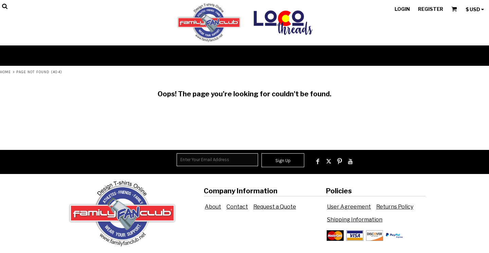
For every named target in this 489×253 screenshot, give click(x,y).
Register (430, 9)
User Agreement (349, 206)
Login (402, 9)
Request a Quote (274, 206)
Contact (237, 206)
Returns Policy (394, 206)
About (213, 206)
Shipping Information (354, 219)
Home (5, 72)
